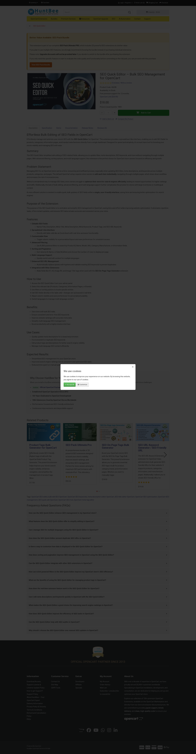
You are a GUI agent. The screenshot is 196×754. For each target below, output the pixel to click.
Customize (82, 384)
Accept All (69, 384)
